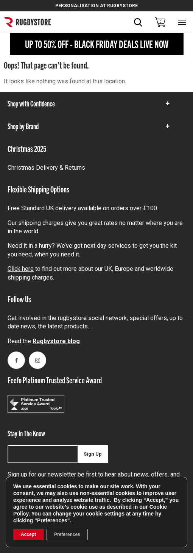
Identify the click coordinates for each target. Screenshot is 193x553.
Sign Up (93, 454)
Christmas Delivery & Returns (46, 167)
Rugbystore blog (56, 341)
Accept (28, 534)
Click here (21, 268)
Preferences (67, 534)
